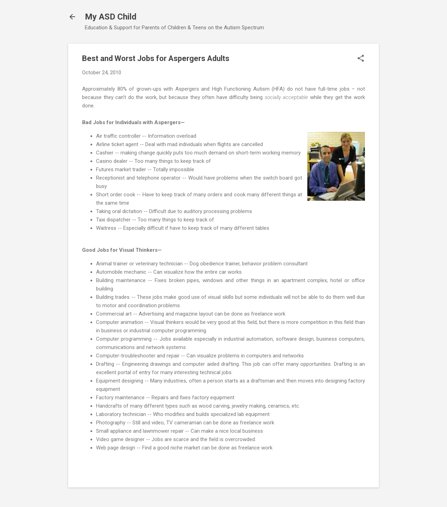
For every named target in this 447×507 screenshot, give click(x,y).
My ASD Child (111, 17)
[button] (361, 59)
